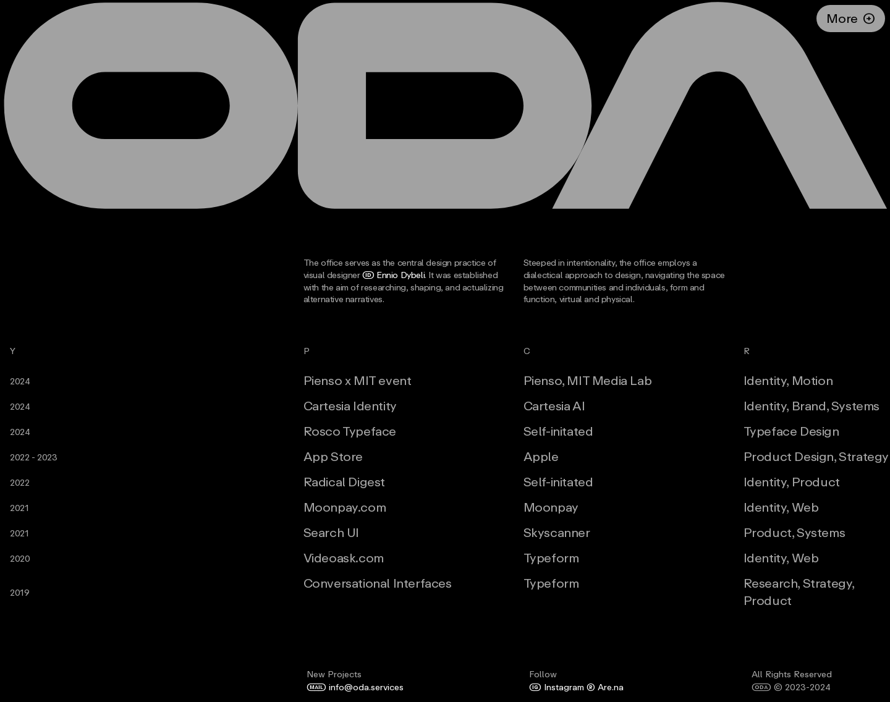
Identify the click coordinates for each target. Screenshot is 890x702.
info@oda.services (355, 687)
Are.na (604, 687)
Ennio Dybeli (393, 274)
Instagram (556, 687)
